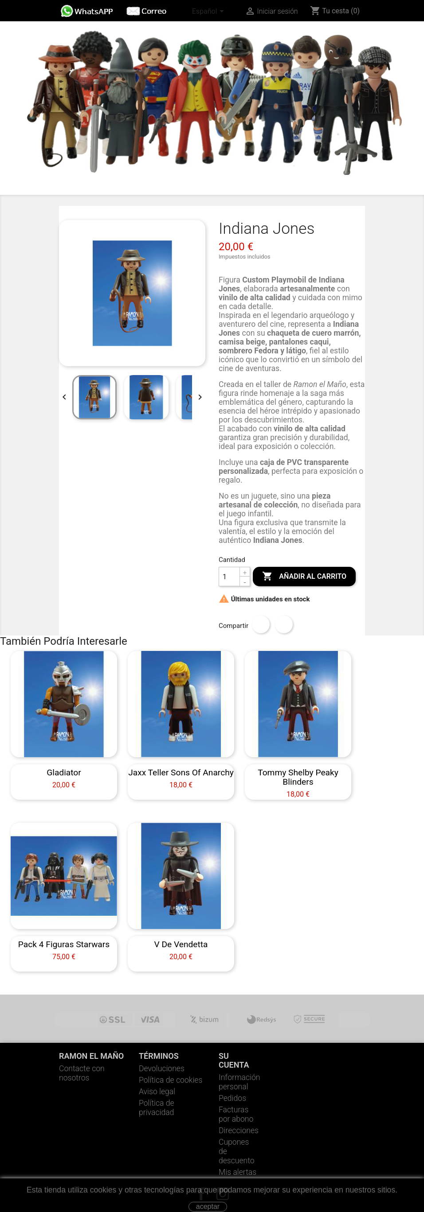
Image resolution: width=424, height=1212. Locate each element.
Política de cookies (170, 1080)
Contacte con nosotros (82, 1073)
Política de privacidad (156, 1108)
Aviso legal (157, 1091)
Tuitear (284, 624)
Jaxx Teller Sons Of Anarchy (181, 772)
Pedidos (232, 1098)
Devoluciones (162, 1068)
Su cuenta (234, 1060)
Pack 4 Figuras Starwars (64, 944)
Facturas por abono (236, 1114)
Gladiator (64, 772)
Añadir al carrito (304, 576)
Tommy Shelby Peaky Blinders (298, 777)
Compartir (261, 624)
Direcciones (239, 1130)
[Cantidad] (229, 576)
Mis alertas (237, 1172)
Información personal (239, 1082)
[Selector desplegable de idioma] (209, 12)
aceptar (208, 1206)
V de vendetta (181, 944)
